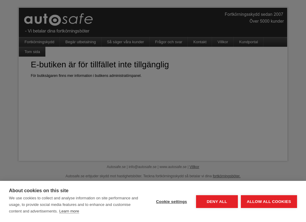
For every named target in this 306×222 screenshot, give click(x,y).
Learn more (69, 211)
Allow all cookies (269, 201)
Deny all (217, 201)
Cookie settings (171, 201)
